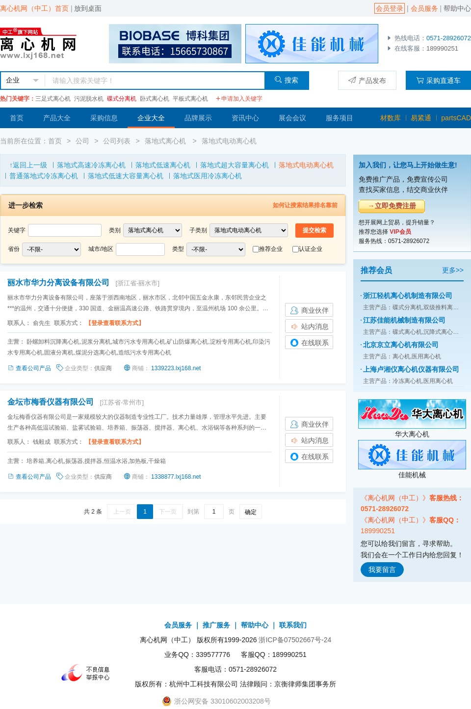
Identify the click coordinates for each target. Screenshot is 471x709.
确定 (251, 512)
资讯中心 (245, 118)
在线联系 (309, 343)
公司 (82, 141)
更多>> (453, 270)
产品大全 (57, 118)
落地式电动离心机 (229, 141)
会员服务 (424, 8)
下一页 (168, 511)
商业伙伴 (309, 310)
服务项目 (339, 118)
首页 (17, 118)
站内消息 (309, 326)
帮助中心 (457, 8)
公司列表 (117, 141)
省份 (14, 248)
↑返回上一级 (28, 165)
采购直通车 (438, 80)
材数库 (390, 118)
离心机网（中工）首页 (34, 8)
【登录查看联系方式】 (114, 323)
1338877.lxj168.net (176, 476)
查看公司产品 (29, 368)
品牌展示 (198, 118)
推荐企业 (271, 248)
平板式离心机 (190, 98)
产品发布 (367, 80)
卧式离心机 (154, 98)
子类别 (198, 230)
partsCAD (456, 118)
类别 (115, 230)
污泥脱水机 (89, 98)
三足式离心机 (53, 98)
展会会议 (292, 118)
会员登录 (389, 8)
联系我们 (293, 625)
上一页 (122, 511)
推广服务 (216, 625)
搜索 (286, 80)
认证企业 (310, 248)
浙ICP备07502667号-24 (295, 640)
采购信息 (104, 118)
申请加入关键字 (238, 98)
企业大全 (151, 118)
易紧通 (421, 118)
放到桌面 (88, 8)
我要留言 (382, 569)
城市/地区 (100, 248)
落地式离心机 (166, 141)
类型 (178, 248)
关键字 (17, 230)
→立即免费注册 (392, 206)
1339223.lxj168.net (176, 368)
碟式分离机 (121, 98)
